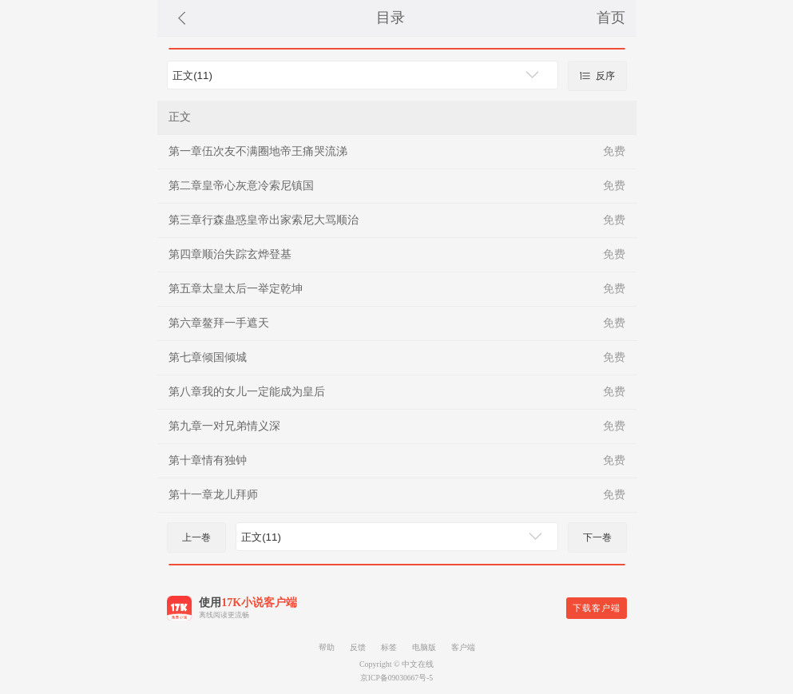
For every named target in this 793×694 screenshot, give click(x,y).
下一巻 (597, 537)
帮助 (327, 647)
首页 (611, 18)
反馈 (358, 647)
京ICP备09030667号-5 (396, 677)
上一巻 (196, 537)
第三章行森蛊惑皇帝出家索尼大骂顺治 (264, 220)
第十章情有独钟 (208, 460)
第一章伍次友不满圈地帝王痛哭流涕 (258, 151)
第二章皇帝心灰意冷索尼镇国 (241, 186)
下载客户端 (597, 608)
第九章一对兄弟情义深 (224, 426)
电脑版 (424, 647)
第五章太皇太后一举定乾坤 (236, 289)
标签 (389, 647)
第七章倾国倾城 (208, 357)
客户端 (463, 647)
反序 (596, 75)
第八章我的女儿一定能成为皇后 (247, 392)
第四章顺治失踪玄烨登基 (230, 254)
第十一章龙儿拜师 (213, 495)
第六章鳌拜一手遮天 (219, 323)
